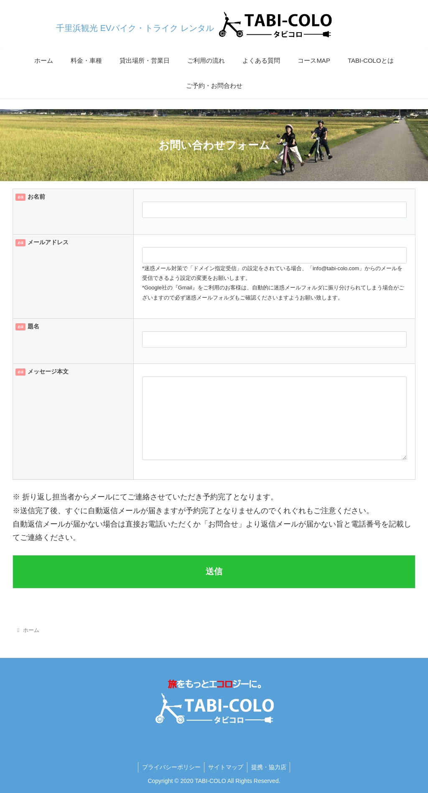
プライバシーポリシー (170, 767)
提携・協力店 (269, 767)
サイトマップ (225, 767)
